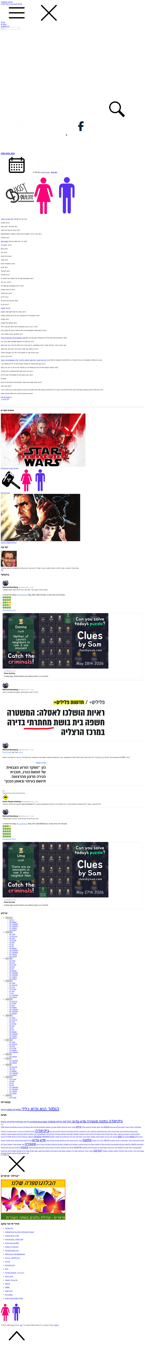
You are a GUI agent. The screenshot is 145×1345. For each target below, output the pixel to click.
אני (42, 360)
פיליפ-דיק (57, 1147)
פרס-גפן (11, 1147)
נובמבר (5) (13, 1063)
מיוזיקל (8, 1140)
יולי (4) (11, 1030)
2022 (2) (8, 1054)
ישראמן (4, 1110)
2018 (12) (9, 981)
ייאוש (142, 1140)
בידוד (109, 1131)
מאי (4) (11, 1026)
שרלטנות (4, 1151)
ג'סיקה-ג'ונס (56, 1131)
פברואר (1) (13, 985)
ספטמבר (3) (13, 973)
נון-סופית (54, 1144)
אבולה (131, 1127)
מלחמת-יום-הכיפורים (112, 1144)
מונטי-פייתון (23, 1140)
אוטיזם (3, 1122)
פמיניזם (35, 1147)
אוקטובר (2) (13, 1034)
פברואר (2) (13, 1001)
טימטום (52, 1137)
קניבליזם (81, 1151)
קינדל (87, 1151)
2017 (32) (9, 958)
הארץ (115, 1134)
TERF (3, 1127)
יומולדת (9, 1137)
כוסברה (112, 1140)
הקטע (27, 360)
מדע (47, 1140)
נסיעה (42, 1144)
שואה (40, 1151)
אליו (16, 360)
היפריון (87, 1134)
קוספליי (104, 1151)
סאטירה (92, 1121)
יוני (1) (11, 944)
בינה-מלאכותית (102, 1131)
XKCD (7, 1284)
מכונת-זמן (140, 1144)
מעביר (38, 360)
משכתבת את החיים (12, 1243)
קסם (76, 1151)
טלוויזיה (33, 1121)
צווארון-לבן (140, 1151)
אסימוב (48, 1127)
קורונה (66, 1121)
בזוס (117, 1131)
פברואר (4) (13, 1044)
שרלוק (9, 1151)
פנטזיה (30, 1147)
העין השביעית (10, 1265)
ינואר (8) (12, 934)
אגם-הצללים (120, 1127)
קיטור (91, 1151)
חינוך (84, 1137)
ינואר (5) (12, 1042)
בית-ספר (93, 1131)
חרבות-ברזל (64, 1137)
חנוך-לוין (72, 1137)
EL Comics (9, 1294)
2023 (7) (8, 1058)
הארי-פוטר (121, 1134)
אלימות (59, 1127)
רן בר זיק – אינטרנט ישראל (14, 1273)
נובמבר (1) (13, 928)
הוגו (111, 1134)
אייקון (59, 1121)
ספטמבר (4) (13, 950)
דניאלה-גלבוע (135, 1134)
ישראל (117, 1140)
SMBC (7, 1287)
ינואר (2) (12, 961)
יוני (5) (11, 1083)
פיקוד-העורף (49, 1147)
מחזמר (16, 1140)
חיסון (80, 1137)
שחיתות (18, 1151)
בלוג (88, 1131)
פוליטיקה (10, 1121)
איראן (69, 1127)
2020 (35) (9, 1015)
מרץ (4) (12, 938)
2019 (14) (9, 999)
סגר (23, 1144)
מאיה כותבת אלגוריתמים (14, 1298)
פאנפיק (84, 1147)
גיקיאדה (115, 1121)
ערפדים (89, 1147)
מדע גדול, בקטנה (11, 1280)
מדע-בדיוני (78, 1121)
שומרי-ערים (25, 1151)
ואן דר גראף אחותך (12, 1236)
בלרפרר (21, 360)
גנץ (22, 1131)
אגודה (127, 1127)
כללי (25, 1108)
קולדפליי (121, 1151)
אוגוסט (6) (13, 1032)
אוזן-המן (112, 1127)
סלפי (130, 1147)
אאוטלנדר (137, 1127)
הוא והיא (53, 172)
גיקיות (33, 1131)
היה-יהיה (93, 1134)
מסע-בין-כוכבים (89, 1144)
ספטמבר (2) (13, 924)
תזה (27, 1153)
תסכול (9, 1153)
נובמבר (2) (13, 1056)
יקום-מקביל (124, 1140)
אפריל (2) (12, 940)
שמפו (14, 1151)
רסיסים (47, 1151)
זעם (45, 1121)
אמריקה (53, 1127)
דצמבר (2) (13, 1093)
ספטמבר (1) (13, 995)
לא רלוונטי (8, 1291)
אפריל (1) (12, 1003)
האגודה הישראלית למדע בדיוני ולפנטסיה (19, 1232)
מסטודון (97, 1144)
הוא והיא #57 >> (6, 397)
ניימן (6, 1269)
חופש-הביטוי (100, 1137)
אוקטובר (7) (13, 952)
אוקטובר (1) (13, 1089)
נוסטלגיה (48, 1144)
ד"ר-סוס (16, 1131)
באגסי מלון (5, 241)
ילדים (138, 1140)
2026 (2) (8, 1095)
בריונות (63, 1131)
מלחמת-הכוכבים (125, 1144)
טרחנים (14, 1137)
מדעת (29, 1140)
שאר (31, 360)
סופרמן (19, 1144)
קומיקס (110, 1151)
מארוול (51, 1140)
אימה (73, 1127)
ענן (99, 1147)
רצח (43, 1151)
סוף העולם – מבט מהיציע (14, 1239)
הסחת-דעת (50, 1134)
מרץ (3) (12, 987)
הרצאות (31, 1134)
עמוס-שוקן (103, 1147)
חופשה (93, 1137)
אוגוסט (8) (13, 922)
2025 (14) (9, 1077)
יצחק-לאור (132, 1140)
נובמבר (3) (13, 1036)
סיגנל (5, 1144)
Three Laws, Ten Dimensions (15, 1254)
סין (2, 1144)
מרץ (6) (12, 1022)
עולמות (121, 1147)
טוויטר (57, 1137)
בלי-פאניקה (83, 1131)
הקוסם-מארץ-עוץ (40, 1134)
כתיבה (103, 1121)
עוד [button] (2, 570)
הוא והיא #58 (8, 153)
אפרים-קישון (34, 1127)
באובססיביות (10, 360)
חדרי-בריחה (108, 1137)
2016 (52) (9, 932)
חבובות (115, 1137)
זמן (123, 1137)
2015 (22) (9, 918)
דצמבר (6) (13, 956)
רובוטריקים (62, 1151)
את (34, 360)
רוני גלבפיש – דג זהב (12, 1258)
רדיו (73, 1151)
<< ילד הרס (5, 399)
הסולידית (57, 1134)
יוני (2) (11, 1028)
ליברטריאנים (74, 1140)
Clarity (56, 1325)
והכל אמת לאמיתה (12, 1250)
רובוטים (68, 1151)
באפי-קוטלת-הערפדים (130, 1131)
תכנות (14, 1153)
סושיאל (9, 1144)
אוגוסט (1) (13, 1050)
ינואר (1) (12, 1018)
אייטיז (83, 1127)
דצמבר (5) (13, 979)
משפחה (66, 1144)
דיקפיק (3, 1131)
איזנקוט (88, 1127)
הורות (107, 1134)
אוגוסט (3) (13, 1007)
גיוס (50, 1131)
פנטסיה (51, 1121)
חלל (77, 1137)
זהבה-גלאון (139, 1137)
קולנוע (43, 172)
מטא (48, 172)
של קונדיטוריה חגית (8, 338)
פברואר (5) (13, 936)
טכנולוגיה (18, 1121)
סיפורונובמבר (137, 1147)
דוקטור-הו (9, 1131)
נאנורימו (60, 1144)
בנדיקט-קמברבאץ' (72, 1131)
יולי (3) (11, 920)
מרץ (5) (12, 1046)
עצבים (95, 1147)
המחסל (76, 1134)
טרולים (19, 1137)
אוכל (102, 1127)
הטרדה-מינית (100, 1134)
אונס (98, 1127)
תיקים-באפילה (21, 1153)
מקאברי (80, 1144)
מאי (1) (11, 991)
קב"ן (134, 1151)
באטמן (7, 1127)
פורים (71, 1147)
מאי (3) (11, 967)
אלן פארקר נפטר (7, 219)
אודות (3, 22)
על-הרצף (111, 1147)
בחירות (113, 1131)
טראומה (30, 1137)
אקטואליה (26, 1127)
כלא (101, 1140)
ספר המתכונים (20, 338)
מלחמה (133, 1144)
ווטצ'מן (13, 1134)
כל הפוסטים (5, 26)
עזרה (116, 1147)
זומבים (127, 1137)
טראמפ (24, 1137)
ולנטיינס (3, 1134)
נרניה (38, 1144)
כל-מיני (26, 1121)
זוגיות (40, 1121)
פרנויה (17, 1147)
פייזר (67, 1147)
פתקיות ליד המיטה (11, 1247)
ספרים (126, 1147)
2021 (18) (9, 1040)
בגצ (121, 1131)
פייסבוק (63, 1147)
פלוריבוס (42, 1147)
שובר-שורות (34, 1151)
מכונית (3, 1140)
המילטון (63, 1134)
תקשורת (4, 1153)
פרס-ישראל (5, 1147)
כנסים (9, 1109)
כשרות (94, 1140)
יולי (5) (11, 946)
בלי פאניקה (9, 1228)
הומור (53, 1108)
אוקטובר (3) (13, 975)
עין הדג (7, 1261)
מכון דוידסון (9, 1276)
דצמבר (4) (13, 930)
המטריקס (70, 1134)
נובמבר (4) (13, 954)
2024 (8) (8, 1065)
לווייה (80, 1140)
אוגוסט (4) (13, 948)
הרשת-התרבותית (22, 1134)
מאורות (56, 1140)
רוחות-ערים (54, 1151)
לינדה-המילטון (64, 1140)
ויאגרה (9, 1134)
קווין (126, 1151)
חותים (88, 1137)
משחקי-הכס (73, 1144)
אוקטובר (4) (13, 926)
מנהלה (102, 1144)
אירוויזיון (64, 1127)
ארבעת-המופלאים (16, 1127)
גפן (20, 1131)
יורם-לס (3, 1137)
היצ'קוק (82, 1134)
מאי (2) (11, 942)
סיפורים (3, 24)
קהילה (130, 1151)
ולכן (45, 360)
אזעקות (93, 1127)
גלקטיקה (27, 1131)
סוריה (14, 1144)
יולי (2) (11, 1085)
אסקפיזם (42, 1127)
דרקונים (127, 1134)
